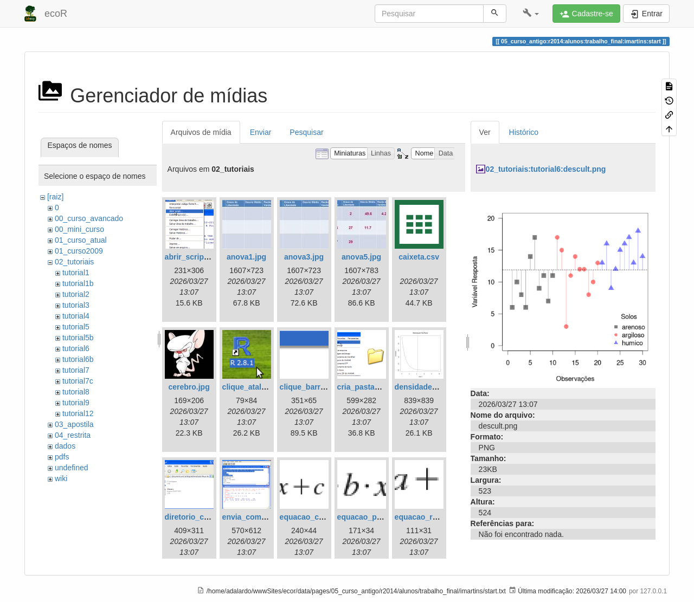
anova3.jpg (304, 257)
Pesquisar (306, 132)
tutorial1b (78, 283)
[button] (531, 13)
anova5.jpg (361, 257)
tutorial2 (75, 294)
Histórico (523, 132)
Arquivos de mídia (201, 132)
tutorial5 (75, 326)
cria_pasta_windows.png (382, 387)
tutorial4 (75, 316)
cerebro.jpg (188, 387)
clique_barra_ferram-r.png (327, 387)
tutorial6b (78, 359)
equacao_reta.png (427, 517)
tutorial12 (78, 413)
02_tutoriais (74, 261)
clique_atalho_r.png (257, 387)
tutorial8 (75, 391)
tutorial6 (75, 348)
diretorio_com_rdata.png (209, 517)
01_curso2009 (79, 251)
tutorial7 (75, 370)
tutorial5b (78, 337)
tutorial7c (77, 381)
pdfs (62, 456)
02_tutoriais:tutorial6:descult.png (546, 169)
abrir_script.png (194, 257)
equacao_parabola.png (378, 517)
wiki (61, 478)
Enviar (261, 132)
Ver (485, 132)
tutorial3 (75, 305)
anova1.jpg (246, 257)
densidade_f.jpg (424, 387)
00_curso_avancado (89, 218)
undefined (71, 467)
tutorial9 (75, 402)
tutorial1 (75, 272)
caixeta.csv (419, 257)
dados (65, 446)
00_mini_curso (79, 229)
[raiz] (55, 196)
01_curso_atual (81, 240)
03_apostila (74, 424)
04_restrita (73, 435)
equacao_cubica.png (317, 517)
